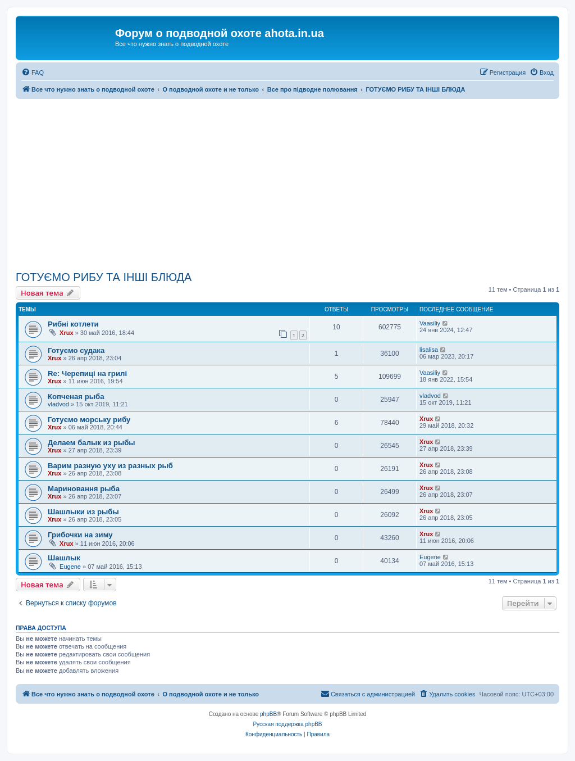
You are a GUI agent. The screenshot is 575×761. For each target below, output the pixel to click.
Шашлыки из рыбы (83, 512)
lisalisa (428, 349)
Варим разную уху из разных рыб (110, 465)
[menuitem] (32, 72)
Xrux (66, 332)
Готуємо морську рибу (89, 419)
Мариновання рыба (84, 488)
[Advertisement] (287, 183)
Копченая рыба (76, 396)
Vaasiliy (429, 323)
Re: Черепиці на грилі (87, 373)
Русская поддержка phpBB (287, 724)
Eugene (70, 566)
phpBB (268, 714)
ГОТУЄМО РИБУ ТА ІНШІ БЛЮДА (103, 277)
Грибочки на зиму (80, 535)
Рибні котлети (73, 324)
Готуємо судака (76, 350)
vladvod (58, 404)
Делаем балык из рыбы (91, 442)
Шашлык (64, 558)
